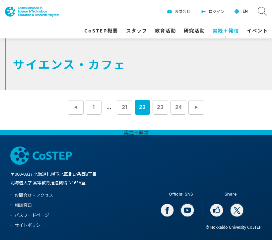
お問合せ (182, 11)
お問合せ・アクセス (34, 195)
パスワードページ (32, 215)
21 (124, 107)
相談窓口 (23, 205)
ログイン (217, 11)
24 (178, 107)
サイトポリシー (30, 225)
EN (245, 11)
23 (160, 107)
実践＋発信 (136, 132)
